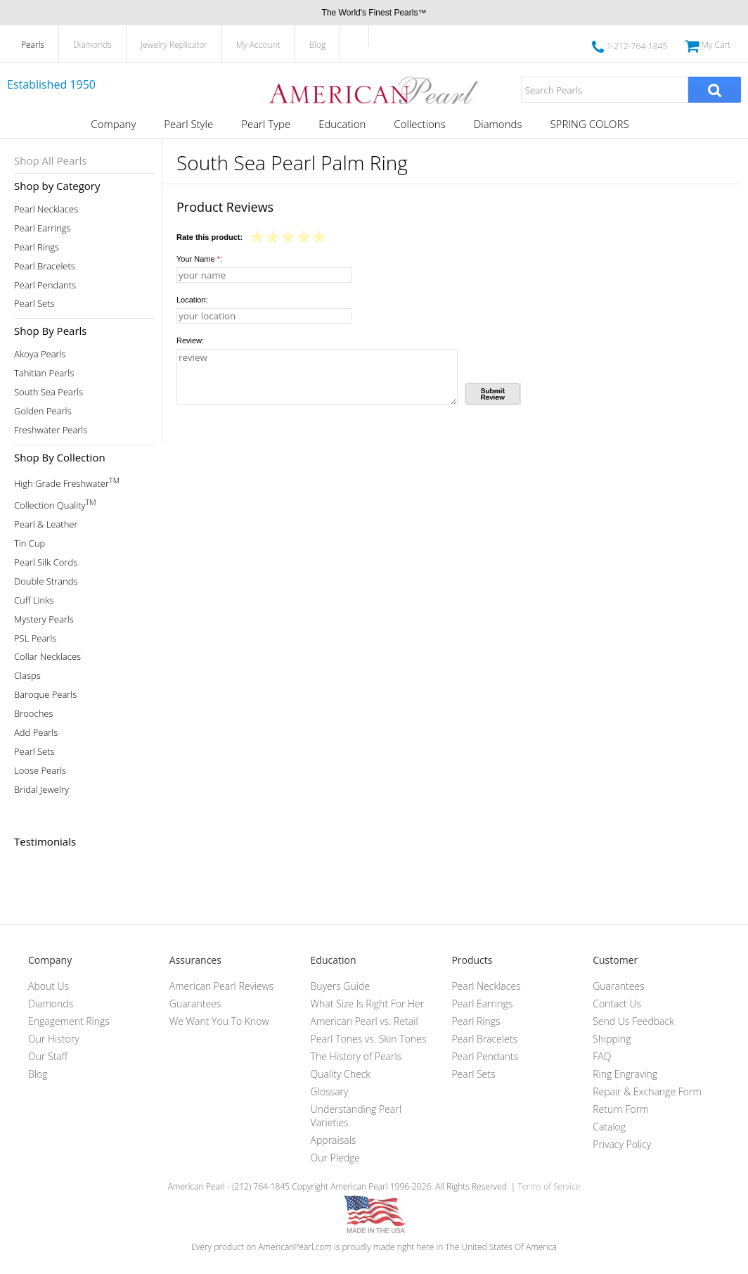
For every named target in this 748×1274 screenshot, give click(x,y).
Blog (317, 45)
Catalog (609, 1126)
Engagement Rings (69, 1021)
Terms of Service (548, 1186)
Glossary (330, 1091)
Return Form (620, 1109)
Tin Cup (29, 543)
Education (342, 124)
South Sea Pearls (48, 392)
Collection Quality (55, 504)
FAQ (602, 1056)
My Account (258, 45)
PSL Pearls (35, 638)
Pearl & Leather (46, 524)
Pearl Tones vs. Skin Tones (369, 1038)
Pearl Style (188, 124)
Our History (53, 1038)
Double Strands (46, 581)
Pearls (32, 45)
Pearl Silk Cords (45, 562)
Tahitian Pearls (44, 373)
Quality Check (341, 1074)
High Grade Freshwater (67, 482)
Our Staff (47, 1056)
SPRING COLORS (589, 124)
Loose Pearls (40, 771)
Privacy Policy (622, 1144)
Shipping (612, 1038)
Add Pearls (36, 733)
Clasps (27, 676)
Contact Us (617, 1003)
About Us (48, 986)
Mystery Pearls (44, 619)
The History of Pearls (356, 1056)
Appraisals (333, 1140)
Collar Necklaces (47, 657)
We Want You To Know (219, 1021)
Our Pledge (335, 1157)
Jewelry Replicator (174, 45)
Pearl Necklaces (46, 209)
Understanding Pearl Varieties (356, 1115)
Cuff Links (34, 600)
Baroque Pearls (45, 695)
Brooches (33, 714)
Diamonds (92, 45)
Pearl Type (265, 124)
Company (113, 124)
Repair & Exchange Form (647, 1091)
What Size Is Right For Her (368, 1003)
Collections (419, 124)
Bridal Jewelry (41, 790)
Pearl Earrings (42, 228)
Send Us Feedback (633, 1021)
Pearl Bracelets (44, 266)
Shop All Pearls (50, 160)
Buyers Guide (340, 986)
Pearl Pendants (45, 285)
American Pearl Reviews (221, 986)
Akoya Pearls (40, 354)
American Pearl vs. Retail (364, 1021)
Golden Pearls (43, 411)
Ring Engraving (625, 1074)
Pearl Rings (36, 247)
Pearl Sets (34, 304)
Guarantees (195, 1003)
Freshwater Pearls (50, 430)
